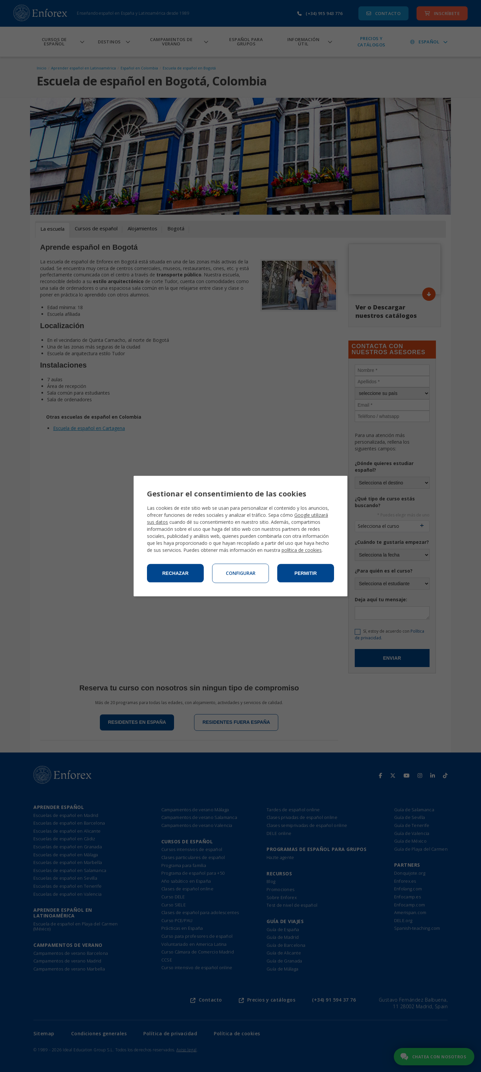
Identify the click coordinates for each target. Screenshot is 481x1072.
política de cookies (302, 550)
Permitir (306, 573)
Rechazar (175, 573)
